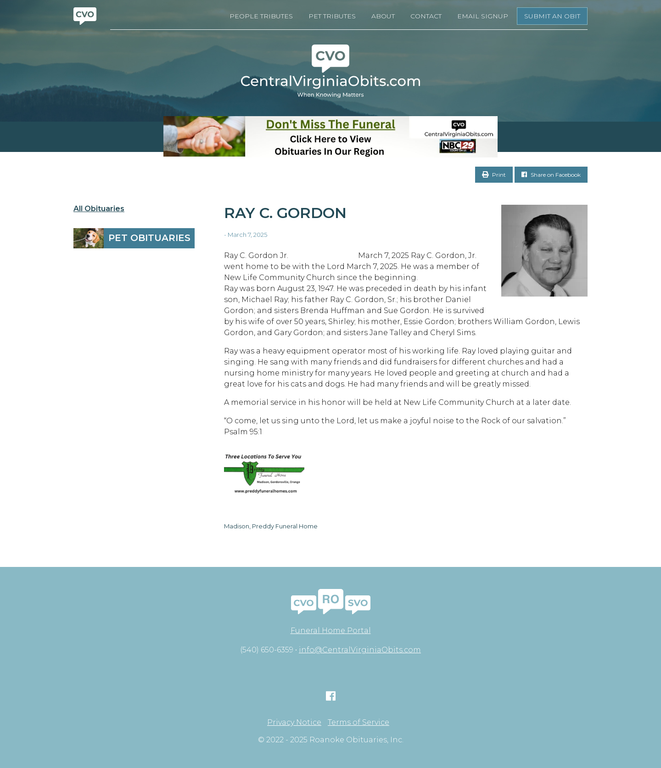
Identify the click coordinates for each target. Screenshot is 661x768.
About (383, 16)
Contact (426, 16)
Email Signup (482, 16)
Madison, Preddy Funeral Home (271, 526)
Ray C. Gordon (285, 213)
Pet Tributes (332, 16)
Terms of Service (358, 722)
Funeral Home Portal (331, 630)
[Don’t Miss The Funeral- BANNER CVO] (330, 136)
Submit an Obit (552, 16)
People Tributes (261, 16)
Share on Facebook (551, 174)
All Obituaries (98, 209)
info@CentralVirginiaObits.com (360, 649)
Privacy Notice (294, 722)
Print (494, 174)
